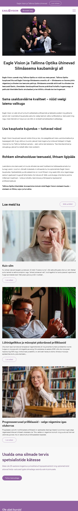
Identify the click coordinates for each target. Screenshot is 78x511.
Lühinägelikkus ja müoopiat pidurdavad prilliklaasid (34, 342)
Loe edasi (9, 280)
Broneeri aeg (28, 10)
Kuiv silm (7, 265)
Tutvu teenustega (12, 478)
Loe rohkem (55, 3)
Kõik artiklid (67, 204)
